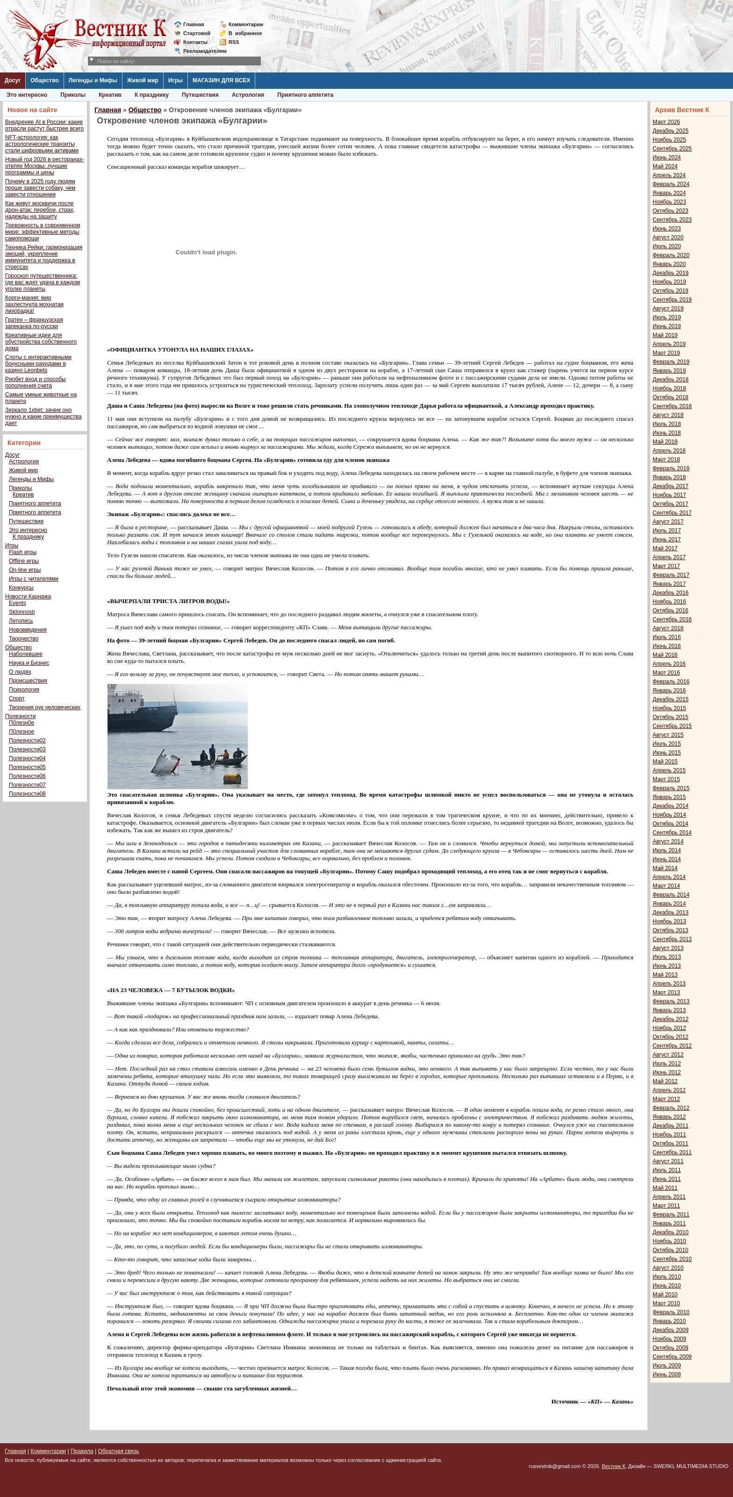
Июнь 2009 (667, 1374)
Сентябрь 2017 (672, 513)
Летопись (21, 621)
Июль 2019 (667, 317)
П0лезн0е (21, 723)
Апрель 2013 (669, 983)
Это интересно (27, 95)
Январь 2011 (669, 1223)
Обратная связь (118, 1451)
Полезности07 (27, 785)
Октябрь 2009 (671, 1348)
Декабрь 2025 (671, 131)
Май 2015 (665, 761)
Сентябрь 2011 (672, 1152)
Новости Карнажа (28, 596)
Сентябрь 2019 (672, 299)
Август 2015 (668, 735)
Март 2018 (666, 459)
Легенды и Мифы (93, 80)
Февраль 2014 (671, 895)
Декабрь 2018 (671, 379)
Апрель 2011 (669, 1197)
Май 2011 (665, 1188)
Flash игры (22, 552)
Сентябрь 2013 (672, 939)
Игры (175, 80)
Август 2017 (668, 521)
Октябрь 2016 (671, 610)
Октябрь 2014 (671, 823)
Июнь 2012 (667, 1072)
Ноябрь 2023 (669, 202)
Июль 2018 (667, 424)
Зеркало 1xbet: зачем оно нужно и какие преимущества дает (43, 416)
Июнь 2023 (667, 228)
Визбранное (245, 33)
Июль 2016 (667, 637)
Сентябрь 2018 (672, 406)
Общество (44, 80)
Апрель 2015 (669, 770)
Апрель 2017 (669, 557)
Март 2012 (666, 1099)
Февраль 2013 (671, 1001)
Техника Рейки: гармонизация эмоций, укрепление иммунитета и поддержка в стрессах (43, 257)
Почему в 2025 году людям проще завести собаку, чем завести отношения (40, 188)
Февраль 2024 (671, 184)
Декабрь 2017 (671, 486)
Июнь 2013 (667, 966)
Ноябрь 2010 (669, 1241)
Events (17, 603)
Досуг (13, 80)
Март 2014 (666, 886)
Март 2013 (666, 992)
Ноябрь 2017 (669, 495)
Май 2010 (665, 1294)
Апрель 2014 (669, 877)
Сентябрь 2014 (672, 832)
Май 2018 (665, 442)
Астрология (248, 95)
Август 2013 (668, 948)
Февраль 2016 (671, 681)
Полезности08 (27, 794)
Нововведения (28, 629)
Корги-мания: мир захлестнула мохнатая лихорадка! (34, 304)
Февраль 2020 (671, 255)
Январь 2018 (669, 477)
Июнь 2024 (667, 157)
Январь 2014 (669, 903)
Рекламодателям (201, 51)
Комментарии (246, 24)
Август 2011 (668, 1161)
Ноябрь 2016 (669, 601)
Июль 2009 (667, 1365)
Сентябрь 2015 (672, 726)
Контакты (195, 42)
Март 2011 (666, 1205)
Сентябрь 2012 (672, 1046)
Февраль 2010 (671, 1312)
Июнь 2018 (667, 433)
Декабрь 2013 (671, 912)
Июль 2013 (667, 957)
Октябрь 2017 (671, 504)
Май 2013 (665, 975)
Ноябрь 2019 (669, 282)
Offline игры (24, 561)
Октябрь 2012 (671, 1037)
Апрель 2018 (669, 450)
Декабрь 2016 (671, 593)
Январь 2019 (669, 370)
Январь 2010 (669, 1321)
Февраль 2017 (671, 575)
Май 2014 (665, 868)
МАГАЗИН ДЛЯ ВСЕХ (221, 80)
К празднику (152, 95)
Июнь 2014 (667, 859)
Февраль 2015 (671, 788)
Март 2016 (666, 672)
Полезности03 (27, 749)
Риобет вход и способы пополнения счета (35, 382)
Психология (24, 689)
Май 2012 (665, 1081)
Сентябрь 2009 (672, 1356)
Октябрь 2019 (671, 291)
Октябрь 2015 (671, 717)
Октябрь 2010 (671, 1250)
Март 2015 (666, 779)
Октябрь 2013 (671, 930)
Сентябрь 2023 (672, 219)
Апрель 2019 (669, 344)
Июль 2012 (667, 1063)
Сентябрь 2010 (672, 1259)
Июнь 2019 (667, 326)
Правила (82, 1451)
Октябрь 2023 (671, 211)
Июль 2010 (667, 1277)
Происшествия (28, 680)
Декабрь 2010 (671, 1232)
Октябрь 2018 (671, 397)
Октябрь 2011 (671, 1143)
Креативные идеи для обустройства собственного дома (41, 342)
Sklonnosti (22, 612)
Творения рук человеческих (44, 707)
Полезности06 (27, 776)
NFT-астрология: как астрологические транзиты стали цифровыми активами (42, 144)
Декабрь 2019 (671, 273)
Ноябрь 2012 (669, 1028)
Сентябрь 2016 (672, 619)
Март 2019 (666, 353)
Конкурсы (21, 587)
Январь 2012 (669, 1117)
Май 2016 (665, 655)
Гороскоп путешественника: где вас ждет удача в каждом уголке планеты (42, 282)
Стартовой (196, 33)
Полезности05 (27, 767)
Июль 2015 (667, 744)
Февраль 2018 (671, 468)
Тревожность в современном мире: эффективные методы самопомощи (42, 232)
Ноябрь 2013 (669, 921)
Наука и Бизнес (29, 663)
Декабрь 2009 (671, 1330)
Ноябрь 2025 (669, 140)
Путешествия (200, 95)
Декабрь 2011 (671, 1126)
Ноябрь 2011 (669, 1134)
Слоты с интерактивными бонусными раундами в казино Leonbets (38, 364)
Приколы (73, 95)
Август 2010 (668, 1268)
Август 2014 (668, 841)
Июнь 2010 (667, 1285)
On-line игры (25, 570)
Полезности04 (27, 758)
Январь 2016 (669, 690)
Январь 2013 (669, 1010)
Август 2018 (668, 415)
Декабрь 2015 (671, 699)
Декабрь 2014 (671, 806)
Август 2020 (668, 237)
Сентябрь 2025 (672, 148)
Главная (193, 24)
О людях (20, 672)
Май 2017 (665, 548)
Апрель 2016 (669, 664)
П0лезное (21, 731)
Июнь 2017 (667, 539)
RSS (234, 42)
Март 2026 (666, 122)
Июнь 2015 (667, 752)
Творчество (23, 638)
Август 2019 (668, 308)
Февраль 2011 (671, 1214)
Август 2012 (668, 1054)
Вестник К (613, 1466)
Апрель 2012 (669, 1090)
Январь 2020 (669, 264)
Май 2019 (665, 335)
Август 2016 (668, 628)
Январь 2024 (669, 193)
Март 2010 (666, 1303)
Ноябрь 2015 (669, 708)
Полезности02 (27, 740)
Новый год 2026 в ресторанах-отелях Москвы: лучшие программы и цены (44, 166)
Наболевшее (26, 654)
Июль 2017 (667, 530)
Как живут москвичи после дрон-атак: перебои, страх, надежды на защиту (40, 210)
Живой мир (142, 80)
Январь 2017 (669, 584)
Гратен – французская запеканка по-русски (34, 323)
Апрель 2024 (669, 175)
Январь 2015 (669, 797)
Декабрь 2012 (671, 1019)
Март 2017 (666, 566)
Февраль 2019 (671, 362)
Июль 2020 (667, 246)
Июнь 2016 (667, 646)
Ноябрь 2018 (669, 388)
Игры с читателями (33, 579)
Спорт (17, 698)
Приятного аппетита (305, 95)
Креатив (110, 95)
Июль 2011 (667, 1170)
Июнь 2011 (667, 1179)
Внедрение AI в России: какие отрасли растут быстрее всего (44, 125)
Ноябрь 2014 (669, 815)
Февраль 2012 (671, 1108)
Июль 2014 (667, 850)
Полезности (20, 716)
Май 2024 (665, 166)
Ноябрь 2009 (669, 1339)
